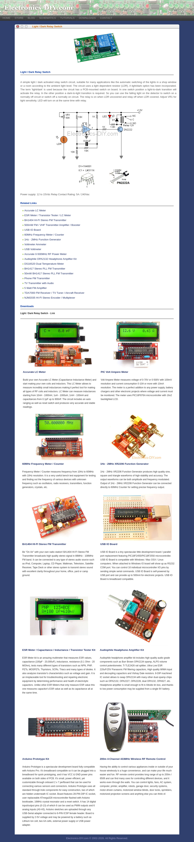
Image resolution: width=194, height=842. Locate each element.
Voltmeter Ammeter (35, 244)
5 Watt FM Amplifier (35, 288)
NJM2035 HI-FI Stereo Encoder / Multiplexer (49, 297)
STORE (19, 17)
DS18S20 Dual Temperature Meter (44, 263)
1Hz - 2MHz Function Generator (42, 239)
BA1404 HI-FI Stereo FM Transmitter (45, 220)
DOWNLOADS (87, 17)
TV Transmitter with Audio (39, 283)
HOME (6, 17)
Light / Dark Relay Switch (47, 26)
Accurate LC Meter (35, 210)
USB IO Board (32, 229)
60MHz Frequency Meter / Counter (44, 234)
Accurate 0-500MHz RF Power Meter (45, 254)
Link (52, 313)
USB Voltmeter (32, 249)
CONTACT (106, 17)
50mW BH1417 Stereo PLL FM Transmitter (49, 273)
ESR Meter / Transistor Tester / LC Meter (47, 215)
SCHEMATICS (47, 17)
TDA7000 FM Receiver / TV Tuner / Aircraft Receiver (54, 292)
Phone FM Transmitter (37, 278)
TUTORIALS (67, 17)
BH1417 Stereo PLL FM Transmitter (44, 268)
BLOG (31, 17)
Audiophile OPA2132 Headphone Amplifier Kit (50, 258)
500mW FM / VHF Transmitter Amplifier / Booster (52, 225)
